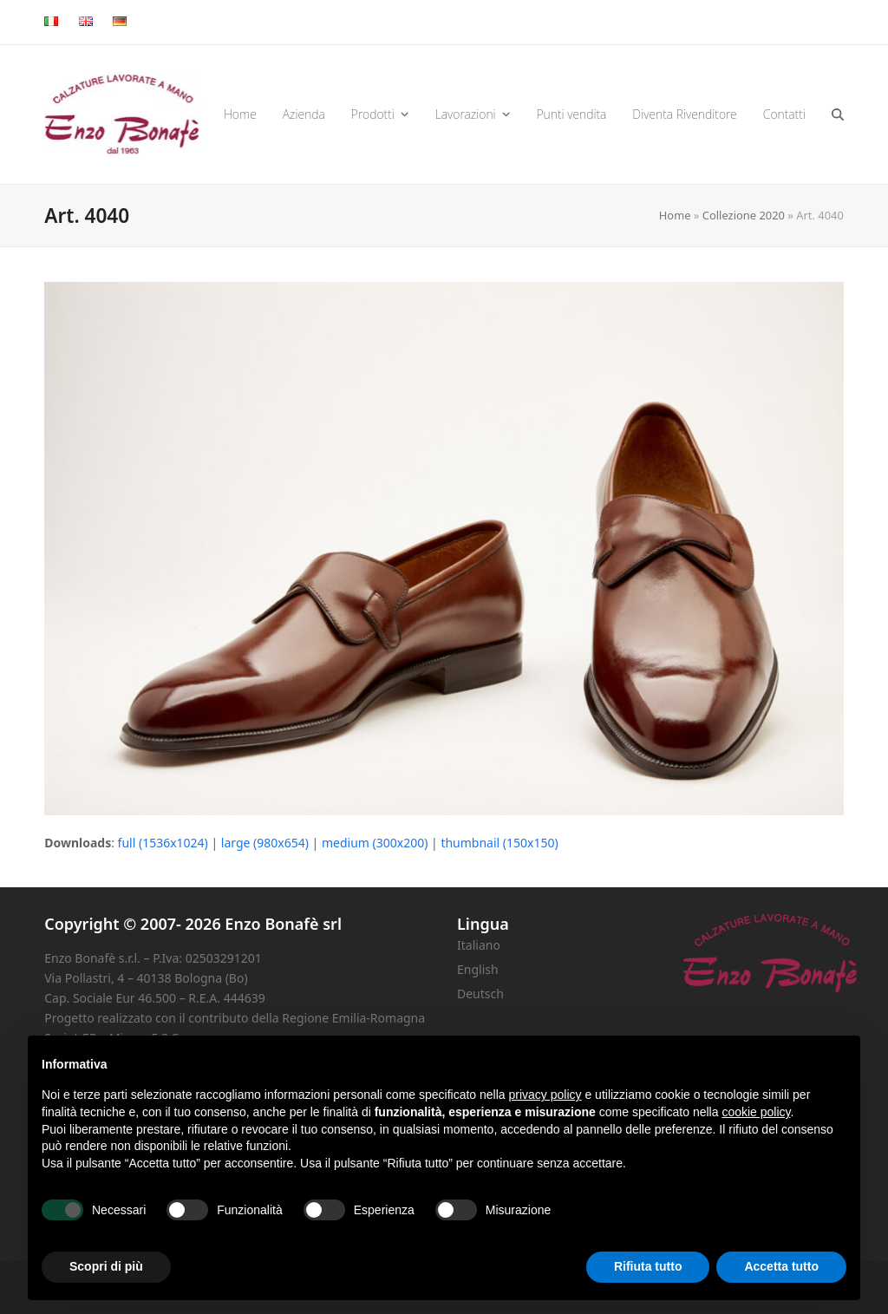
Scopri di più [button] (106, 1266)
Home (675, 215)
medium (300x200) (375, 842)
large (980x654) (265, 842)
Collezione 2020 (743, 215)
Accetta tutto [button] (781, 1266)
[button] (838, 114)
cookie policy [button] (756, 1112)
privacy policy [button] (545, 1095)
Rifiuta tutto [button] (648, 1266)
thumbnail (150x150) (499, 842)
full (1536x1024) (163, 842)
